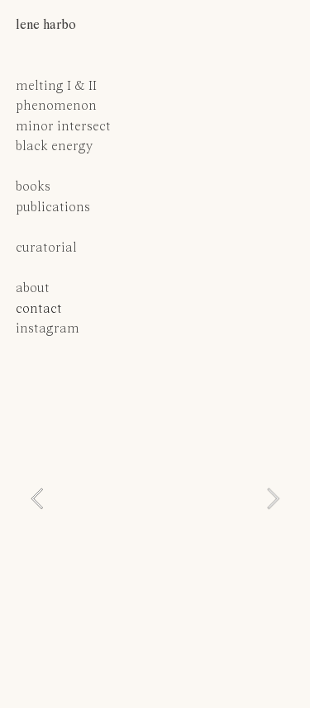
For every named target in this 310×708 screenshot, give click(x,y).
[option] (155, 499)
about (33, 288)
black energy (54, 146)
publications (54, 208)
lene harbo (46, 25)
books (33, 187)
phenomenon (56, 106)
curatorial (46, 248)
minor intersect (63, 127)
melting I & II (56, 86)
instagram (47, 329)
